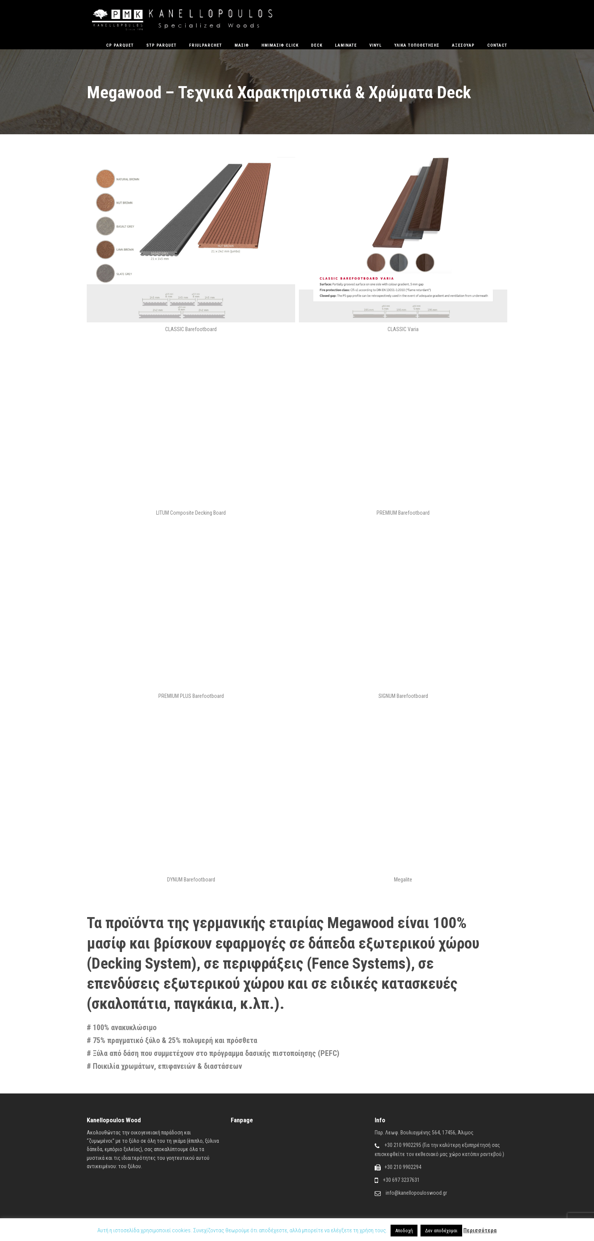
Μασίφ (241, 45)
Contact (497, 45)
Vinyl (375, 45)
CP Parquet (120, 45)
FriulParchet (205, 45)
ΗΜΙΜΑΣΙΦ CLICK (280, 45)
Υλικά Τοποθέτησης (416, 45)
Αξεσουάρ (463, 45)
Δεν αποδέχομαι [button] (441, 1230)
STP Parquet (161, 45)
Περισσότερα (480, 1230)
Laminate (346, 45)
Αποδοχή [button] (404, 1230)
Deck (316, 45)
